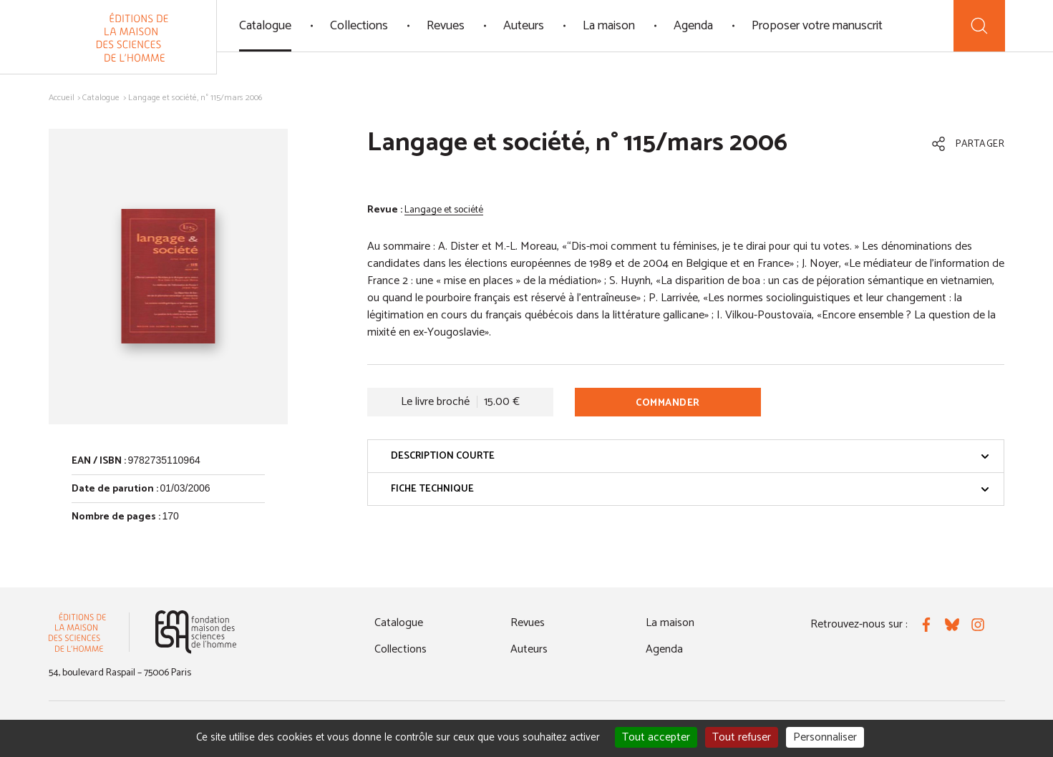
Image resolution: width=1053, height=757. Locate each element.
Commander (668, 403)
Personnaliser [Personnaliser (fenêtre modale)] (825, 737)
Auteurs (523, 25)
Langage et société (443, 210)
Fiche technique (690, 489)
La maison (609, 25)
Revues (446, 25)
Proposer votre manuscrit (817, 25)
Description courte (690, 456)
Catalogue (265, 25)
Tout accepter (656, 737)
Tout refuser (741, 737)
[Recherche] (979, 26)
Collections (359, 25)
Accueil (61, 97)
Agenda (693, 25)
